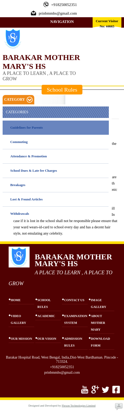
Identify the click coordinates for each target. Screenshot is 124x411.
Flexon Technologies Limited (78, 405)
